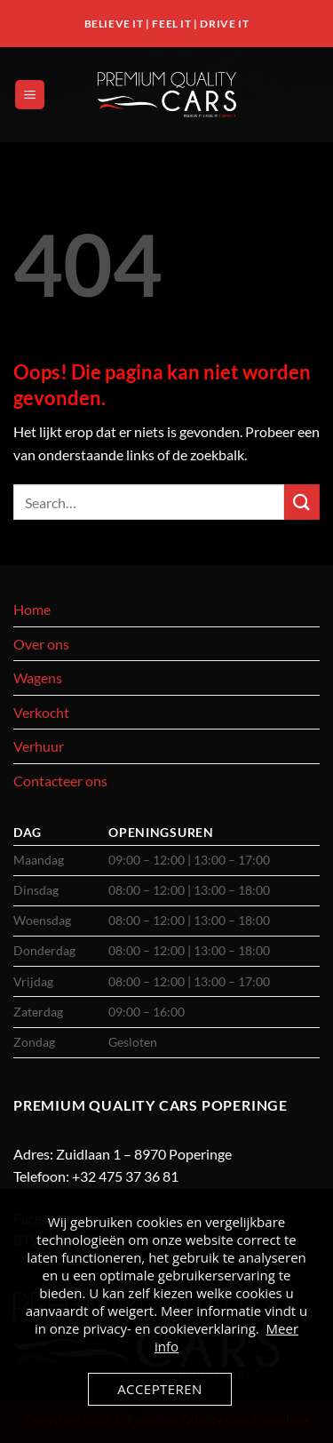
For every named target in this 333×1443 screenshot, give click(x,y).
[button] (29, 94)
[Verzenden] (302, 501)
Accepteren (159, 1389)
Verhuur (38, 745)
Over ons (41, 643)
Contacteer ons (60, 780)
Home (32, 609)
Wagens (37, 677)
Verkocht (41, 712)
